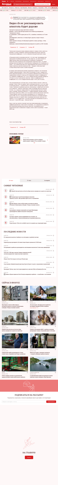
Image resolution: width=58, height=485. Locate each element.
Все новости (5, 7)
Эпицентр (11, 7)
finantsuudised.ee (33, 1)
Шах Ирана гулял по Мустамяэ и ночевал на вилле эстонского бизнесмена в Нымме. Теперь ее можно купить (12, 306)
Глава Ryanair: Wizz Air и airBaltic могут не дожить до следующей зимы (28, 223)
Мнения (30, 7)
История (50, 7)
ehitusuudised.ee (26, 1)
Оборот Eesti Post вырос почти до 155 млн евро (16, 259)
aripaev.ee (12, 1)
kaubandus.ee (47, 1)
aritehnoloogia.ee (41, 1)
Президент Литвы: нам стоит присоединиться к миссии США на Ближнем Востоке (25, 269)
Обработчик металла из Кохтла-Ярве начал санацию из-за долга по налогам (30, 191)
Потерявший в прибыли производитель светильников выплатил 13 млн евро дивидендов (27, 247)
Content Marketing (34, 372)
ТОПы (45, 7)
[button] (24, 401)
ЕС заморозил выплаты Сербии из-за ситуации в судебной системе (21, 237)
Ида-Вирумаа (23, 7)
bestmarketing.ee (18, 1)
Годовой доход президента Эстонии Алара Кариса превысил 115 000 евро (22, 242)
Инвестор (17, 7)
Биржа (31, 301)
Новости (12, 189)
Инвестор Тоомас (34, 349)
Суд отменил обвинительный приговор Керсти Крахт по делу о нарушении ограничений (27, 264)
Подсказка (41, 7)
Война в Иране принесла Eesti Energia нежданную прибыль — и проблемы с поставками (27, 274)
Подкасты (35, 7)
